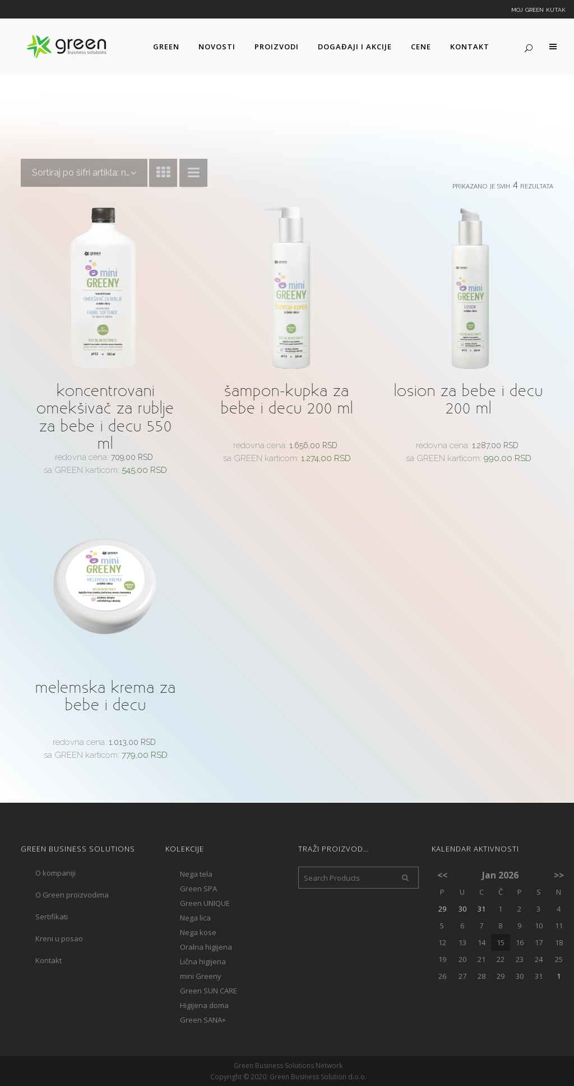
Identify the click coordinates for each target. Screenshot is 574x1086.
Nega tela (196, 874)
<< (442, 875)
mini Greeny (200, 976)
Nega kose (198, 932)
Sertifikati (51, 917)
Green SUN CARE (208, 991)
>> (559, 875)
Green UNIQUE (205, 903)
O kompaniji (55, 873)
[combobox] (84, 173)
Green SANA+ (203, 1020)
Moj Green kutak (538, 8)
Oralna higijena (206, 947)
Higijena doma (204, 1005)
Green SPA (198, 888)
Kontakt (48, 960)
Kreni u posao (59, 938)
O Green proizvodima (72, 895)
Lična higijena (203, 961)
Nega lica (195, 918)
